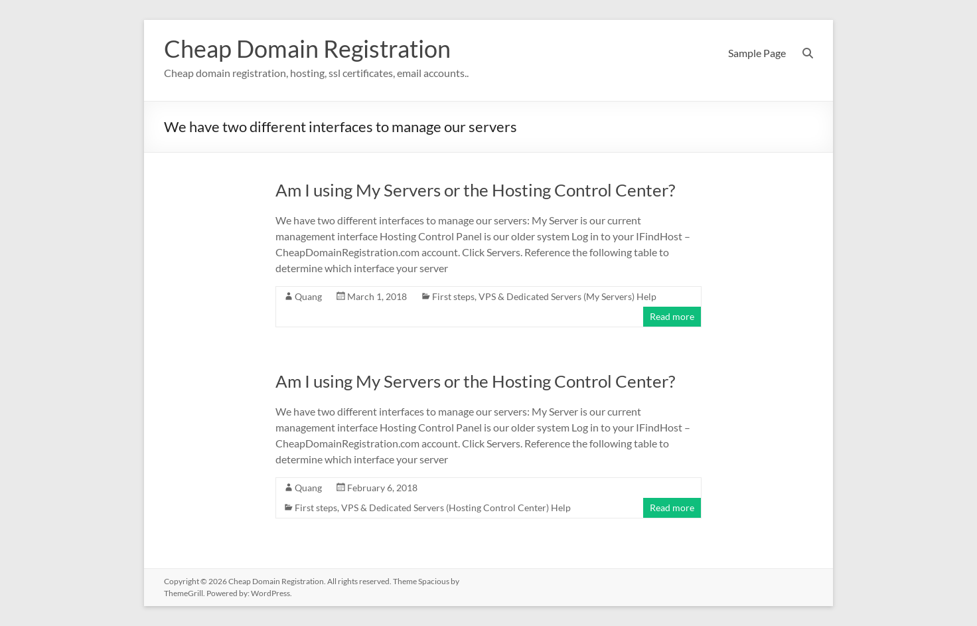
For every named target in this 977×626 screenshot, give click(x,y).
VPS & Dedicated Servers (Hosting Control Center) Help (456, 507)
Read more (672, 316)
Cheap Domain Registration (307, 48)
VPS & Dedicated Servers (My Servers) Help (567, 296)
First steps (453, 296)
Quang (308, 296)
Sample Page (757, 52)
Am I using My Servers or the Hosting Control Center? (475, 189)
